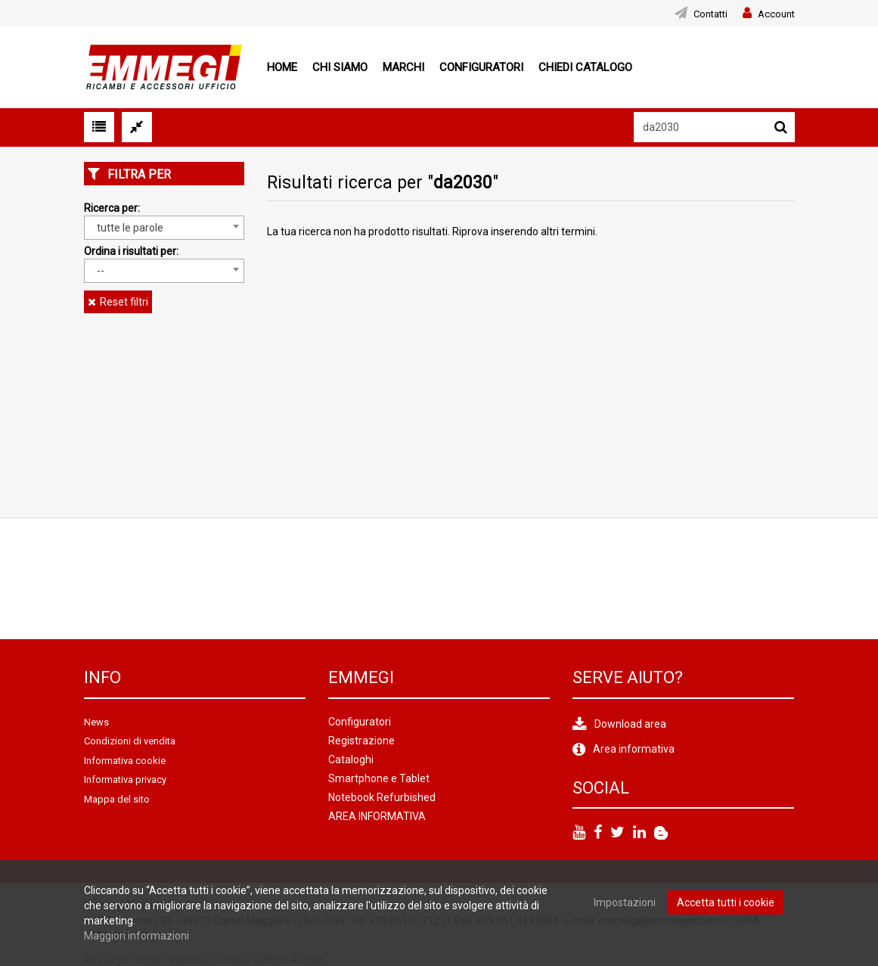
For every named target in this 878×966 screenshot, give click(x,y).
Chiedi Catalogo (585, 67)
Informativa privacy (125, 779)
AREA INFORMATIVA (377, 816)
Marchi (403, 67)
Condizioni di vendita (129, 741)
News (96, 722)
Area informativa (634, 749)
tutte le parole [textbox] (130, 228)
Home (282, 67)
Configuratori (481, 67)
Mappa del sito (117, 799)
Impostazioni (625, 902)
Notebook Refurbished (382, 797)
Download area (630, 724)
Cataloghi (351, 759)
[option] (134, 578)
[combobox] (164, 228)
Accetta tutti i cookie (725, 902)
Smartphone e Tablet (379, 778)
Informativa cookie (125, 760)
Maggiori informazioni (136, 936)
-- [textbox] (100, 271)
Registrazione (361, 741)
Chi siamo (340, 67)
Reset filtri (124, 302)
